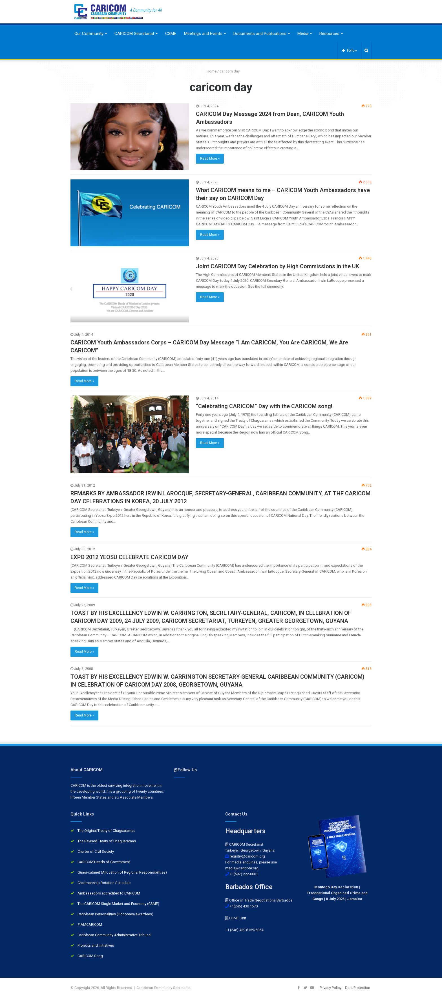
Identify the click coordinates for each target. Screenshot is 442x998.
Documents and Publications (259, 33)
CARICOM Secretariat (134, 33)
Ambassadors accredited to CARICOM (109, 893)
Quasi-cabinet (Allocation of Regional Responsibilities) (122, 872)
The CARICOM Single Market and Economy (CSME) (118, 904)
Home (209, 71)
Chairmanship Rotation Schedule (104, 883)
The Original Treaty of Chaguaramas (106, 830)
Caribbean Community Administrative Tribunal (114, 935)
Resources (329, 33)
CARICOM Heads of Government (104, 862)
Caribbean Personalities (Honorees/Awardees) (115, 914)
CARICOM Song (90, 956)
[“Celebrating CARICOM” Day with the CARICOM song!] (129, 434)
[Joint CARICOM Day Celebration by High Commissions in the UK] (129, 289)
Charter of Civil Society (96, 851)
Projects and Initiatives (96, 945)
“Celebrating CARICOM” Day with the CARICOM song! (264, 406)
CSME (170, 33)
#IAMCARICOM (90, 924)
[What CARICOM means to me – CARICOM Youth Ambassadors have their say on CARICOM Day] (129, 212)
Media (302, 33)
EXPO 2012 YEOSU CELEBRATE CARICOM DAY (129, 557)
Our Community (88, 33)
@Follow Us (185, 769)
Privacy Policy (330, 988)
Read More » (210, 159)
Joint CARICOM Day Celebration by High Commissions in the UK (277, 266)
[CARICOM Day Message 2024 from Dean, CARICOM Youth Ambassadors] (129, 136)
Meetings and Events (203, 33)
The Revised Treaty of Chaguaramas (107, 841)
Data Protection (357, 988)
